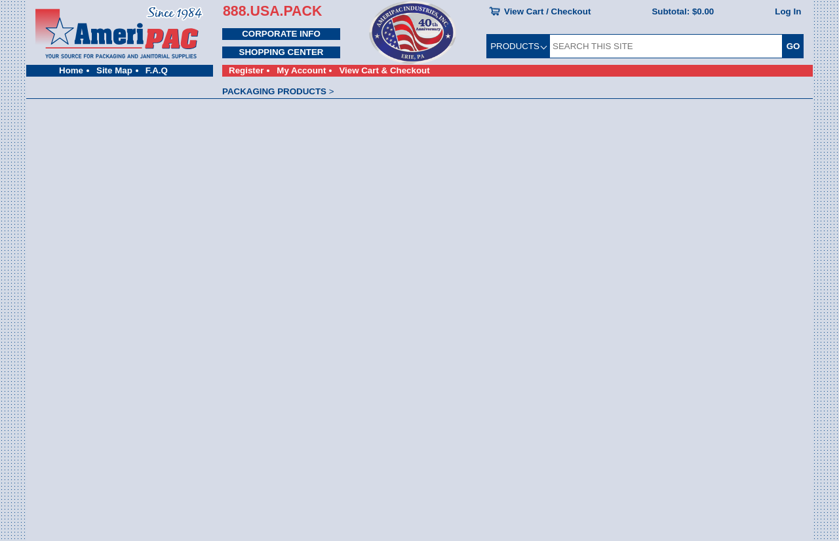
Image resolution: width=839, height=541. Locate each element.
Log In (788, 11)
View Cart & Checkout (384, 70)
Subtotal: (683, 11)
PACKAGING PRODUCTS (274, 91)
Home (71, 70)
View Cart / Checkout (547, 11)
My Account (301, 70)
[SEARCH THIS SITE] (666, 46)
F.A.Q (157, 70)
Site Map (114, 70)
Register (246, 70)
